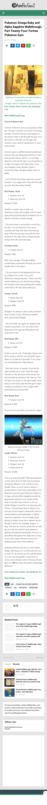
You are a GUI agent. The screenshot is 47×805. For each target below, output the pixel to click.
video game (23, 587)
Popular (8, 664)
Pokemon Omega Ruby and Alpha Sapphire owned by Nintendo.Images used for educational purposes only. (23, 100)
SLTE (8, 40)
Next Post (39, 657)
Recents (16, 664)
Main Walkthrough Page (15, 115)
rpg (15, 587)
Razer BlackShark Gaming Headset (13, 728)
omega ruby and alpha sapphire (27, 584)
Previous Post (9, 657)
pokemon (8, 587)
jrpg (14, 40)
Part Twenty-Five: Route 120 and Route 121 (23, 572)
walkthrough (33, 587)
